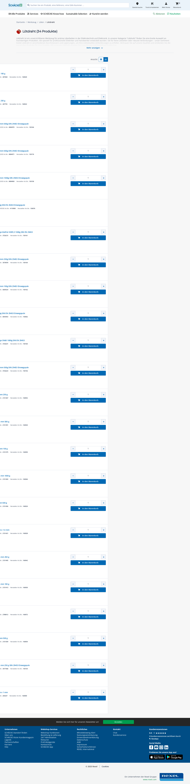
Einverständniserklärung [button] (88, 737)
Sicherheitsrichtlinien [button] (86, 747)
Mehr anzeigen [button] (95, 48)
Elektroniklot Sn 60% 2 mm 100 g (91, 448)
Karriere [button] (8, 744)
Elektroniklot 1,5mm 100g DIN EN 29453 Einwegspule (100, 313)
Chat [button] (115, 733)
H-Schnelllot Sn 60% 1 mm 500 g (91, 503)
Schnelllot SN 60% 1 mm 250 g (90, 100)
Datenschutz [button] (82, 740)
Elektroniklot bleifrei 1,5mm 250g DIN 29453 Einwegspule (102, 259)
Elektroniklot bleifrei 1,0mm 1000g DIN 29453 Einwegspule (102, 178)
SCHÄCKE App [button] (47, 747)
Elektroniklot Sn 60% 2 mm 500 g (91, 638)
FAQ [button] (6, 747)
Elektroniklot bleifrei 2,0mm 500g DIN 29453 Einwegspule (102, 151)
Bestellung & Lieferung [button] (51, 735)
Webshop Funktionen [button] (50, 733)
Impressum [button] (82, 744)
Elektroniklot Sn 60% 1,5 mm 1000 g (93, 475)
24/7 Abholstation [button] (48, 737)
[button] (34, 58)
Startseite (20, 22)
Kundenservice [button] (119, 735)
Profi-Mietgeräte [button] (48, 742)
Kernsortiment (83, 67)
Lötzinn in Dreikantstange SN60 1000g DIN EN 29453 (100, 340)
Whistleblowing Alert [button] (86, 733)
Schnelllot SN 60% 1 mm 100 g (90, 73)
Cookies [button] (105, 766)
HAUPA (79, 71)
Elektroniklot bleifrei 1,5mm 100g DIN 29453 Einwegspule (102, 286)
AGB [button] (79, 742)
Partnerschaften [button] (12, 742)
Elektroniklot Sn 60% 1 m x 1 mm (91, 692)
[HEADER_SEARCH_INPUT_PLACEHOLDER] (77, 5)
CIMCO (79, 121)
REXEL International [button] (85, 749)
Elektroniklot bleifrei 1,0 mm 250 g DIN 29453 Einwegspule (102, 665)
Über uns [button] (9, 735)
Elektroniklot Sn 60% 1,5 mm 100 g (92, 584)
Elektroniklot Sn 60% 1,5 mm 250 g (92, 557)
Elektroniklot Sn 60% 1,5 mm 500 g (92, 421)
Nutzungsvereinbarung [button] (87, 735)
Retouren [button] (45, 740)
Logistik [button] (8, 740)
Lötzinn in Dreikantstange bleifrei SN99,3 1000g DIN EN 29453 (104, 232)
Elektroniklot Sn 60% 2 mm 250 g (91, 394)
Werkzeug (32, 22)
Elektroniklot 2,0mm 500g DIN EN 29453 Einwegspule (100, 205)
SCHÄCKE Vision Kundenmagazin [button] (19, 737)
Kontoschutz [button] (46, 744)
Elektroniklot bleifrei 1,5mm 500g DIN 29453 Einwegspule (102, 123)
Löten (41, 22)
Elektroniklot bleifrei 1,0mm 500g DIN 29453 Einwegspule (102, 367)
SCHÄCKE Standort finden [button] (16, 733)
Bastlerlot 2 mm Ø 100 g (87, 611)
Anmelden (118, 722)
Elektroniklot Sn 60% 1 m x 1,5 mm (92, 530)
